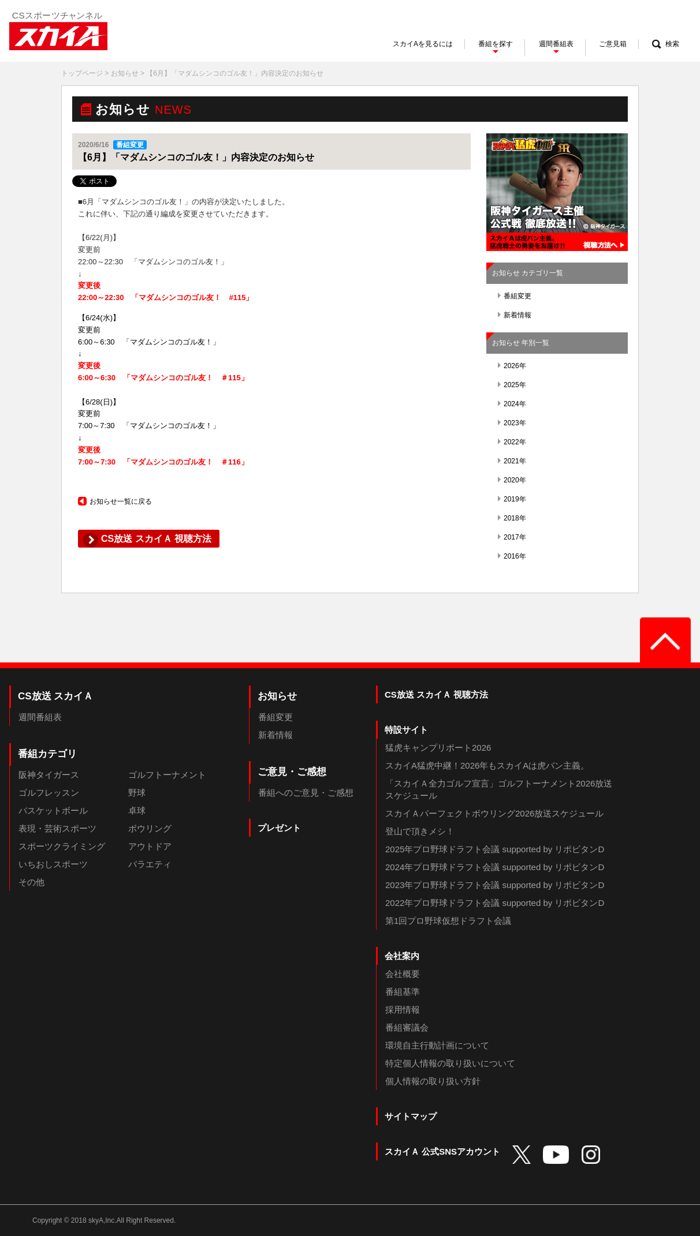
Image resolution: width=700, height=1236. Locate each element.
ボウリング (150, 828)
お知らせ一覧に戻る (115, 501)
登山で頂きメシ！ (420, 831)
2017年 (512, 537)
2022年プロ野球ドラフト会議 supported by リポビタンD (494, 903)
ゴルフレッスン (48, 792)
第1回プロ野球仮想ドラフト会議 (448, 921)
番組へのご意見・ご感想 (305, 792)
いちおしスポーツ (53, 864)
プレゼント (279, 828)
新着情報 (514, 315)
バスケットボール (53, 810)
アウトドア (150, 846)
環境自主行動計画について (437, 1045)
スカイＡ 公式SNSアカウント (442, 1151)
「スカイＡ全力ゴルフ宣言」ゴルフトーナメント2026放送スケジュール (498, 789)
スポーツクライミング (61, 846)
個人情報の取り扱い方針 (433, 1081)
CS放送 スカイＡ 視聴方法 (436, 694)
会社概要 (402, 974)
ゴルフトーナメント (167, 775)
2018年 (512, 518)
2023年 (512, 423)
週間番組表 (40, 717)
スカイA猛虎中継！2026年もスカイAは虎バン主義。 (487, 765)
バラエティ (150, 864)
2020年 (512, 480)
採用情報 (402, 1009)
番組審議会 (407, 1027)
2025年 (512, 385)
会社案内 (402, 956)
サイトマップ (411, 1116)
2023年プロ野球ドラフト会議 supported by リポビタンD (494, 885)
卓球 (137, 810)
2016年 (512, 556)
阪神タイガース (48, 775)
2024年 (512, 404)
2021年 (512, 461)
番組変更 (514, 296)
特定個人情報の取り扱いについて (450, 1063)
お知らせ (125, 73)
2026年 (512, 366)
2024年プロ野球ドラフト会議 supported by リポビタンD (494, 867)
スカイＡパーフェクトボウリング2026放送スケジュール (494, 813)
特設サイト (406, 730)
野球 (137, 792)
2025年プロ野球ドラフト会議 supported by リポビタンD (494, 849)
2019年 (512, 499)
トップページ (82, 73)
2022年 (512, 442)
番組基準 (402, 992)
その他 (31, 882)
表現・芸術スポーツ (57, 828)
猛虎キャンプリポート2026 (438, 747)
